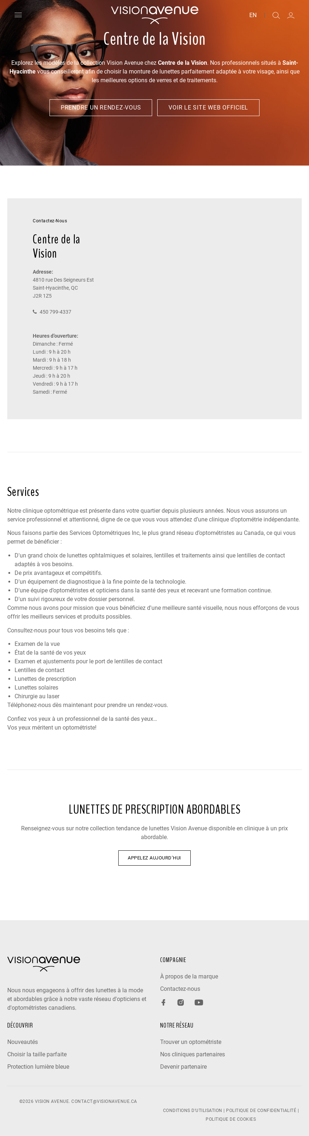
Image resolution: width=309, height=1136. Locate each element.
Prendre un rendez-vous (101, 107)
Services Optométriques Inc (104, 532)
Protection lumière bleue (38, 1066)
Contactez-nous (180, 988)
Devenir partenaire (183, 1066)
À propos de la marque (189, 976)
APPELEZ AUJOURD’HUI (154, 858)
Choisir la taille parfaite (37, 1054)
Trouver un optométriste (190, 1041)
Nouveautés (22, 1041)
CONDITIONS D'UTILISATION (192, 1110)
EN (253, 15)
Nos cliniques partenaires (192, 1054)
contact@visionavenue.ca (104, 1101)
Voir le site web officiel (208, 107)
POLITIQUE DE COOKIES (231, 1119)
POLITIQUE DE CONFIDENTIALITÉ (261, 1110)
